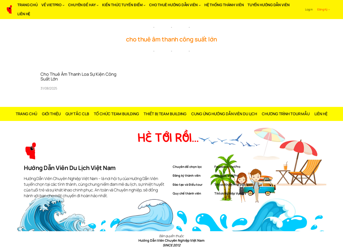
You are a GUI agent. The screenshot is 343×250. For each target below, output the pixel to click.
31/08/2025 (48, 88)
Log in (309, 9)
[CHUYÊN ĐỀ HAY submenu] (97, 5)
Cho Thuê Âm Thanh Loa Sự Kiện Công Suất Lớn (78, 76)
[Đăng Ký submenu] (329, 9)
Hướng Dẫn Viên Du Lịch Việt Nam (70, 168)
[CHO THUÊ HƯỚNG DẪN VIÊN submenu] (200, 5)
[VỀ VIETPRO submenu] (63, 5)
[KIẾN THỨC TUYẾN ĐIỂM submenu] (144, 5)
